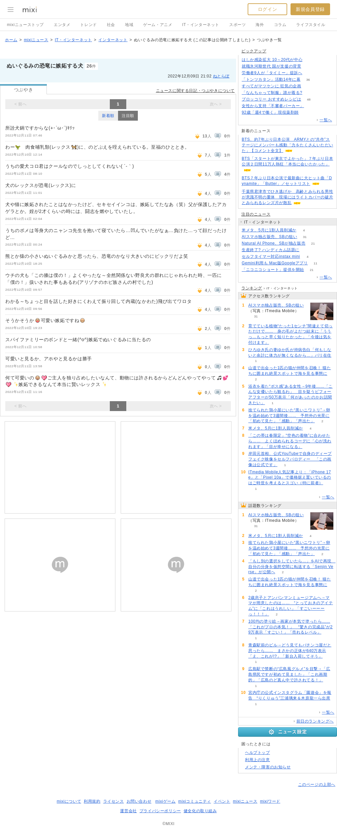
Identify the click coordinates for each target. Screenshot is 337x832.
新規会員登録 (310, 9)
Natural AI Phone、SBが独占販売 (273, 243)
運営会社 (128, 811)
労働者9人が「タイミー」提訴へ (272, 73)
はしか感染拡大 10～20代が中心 (272, 59)
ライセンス (113, 801)
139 (310, 73)
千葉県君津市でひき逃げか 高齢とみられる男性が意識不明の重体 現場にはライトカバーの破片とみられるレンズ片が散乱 (287, 197)
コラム (280, 24)
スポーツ (237, 24)
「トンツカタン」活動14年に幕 (271, 79)
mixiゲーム (165, 801)
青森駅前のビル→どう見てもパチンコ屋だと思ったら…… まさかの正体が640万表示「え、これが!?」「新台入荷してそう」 (289, 651)
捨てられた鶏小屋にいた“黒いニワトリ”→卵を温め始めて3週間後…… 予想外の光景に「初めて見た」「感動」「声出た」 (289, 416)
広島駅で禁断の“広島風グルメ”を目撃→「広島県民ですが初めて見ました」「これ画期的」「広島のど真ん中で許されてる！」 (289, 674)
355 (309, 66)
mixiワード (270, 801)
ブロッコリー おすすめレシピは (271, 99)
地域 (129, 24)
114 (307, 250)
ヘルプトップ (257, 752)
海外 (260, 24)
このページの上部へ (316, 784)
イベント (222, 801)
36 (308, 79)
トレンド (88, 24)
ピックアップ (253, 51)
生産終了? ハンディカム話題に (270, 250)
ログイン (267, 9)
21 (313, 243)
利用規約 (92, 801)
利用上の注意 (257, 760)
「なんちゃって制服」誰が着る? (272, 92)
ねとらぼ (221, 76)
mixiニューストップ (25, 24)
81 (306, 112)
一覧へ (326, 120)
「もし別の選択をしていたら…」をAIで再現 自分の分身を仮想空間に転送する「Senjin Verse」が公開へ (292, 567)
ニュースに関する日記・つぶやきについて (195, 90)
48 (309, 99)
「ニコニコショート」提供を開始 (273, 269)
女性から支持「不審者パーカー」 (273, 106)
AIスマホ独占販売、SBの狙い (269, 236)
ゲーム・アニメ (157, 24)
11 (315, 263)
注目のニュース (255, 214)
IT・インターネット (200, 24)
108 (309, 86)
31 (305, 237)
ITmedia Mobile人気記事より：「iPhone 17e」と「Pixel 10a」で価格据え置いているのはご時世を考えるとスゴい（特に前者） (289, 478)
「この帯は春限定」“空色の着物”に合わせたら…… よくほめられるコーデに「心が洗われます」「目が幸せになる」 (289, 441)
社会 (111, 24)
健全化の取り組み (200, 811)
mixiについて (69, 801)
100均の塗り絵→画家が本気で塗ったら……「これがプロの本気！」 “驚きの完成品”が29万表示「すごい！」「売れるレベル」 (290, 627)
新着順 (108, 115)
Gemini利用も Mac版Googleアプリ (275, 263)
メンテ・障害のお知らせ (268, 767)
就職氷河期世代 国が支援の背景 (271, 66)
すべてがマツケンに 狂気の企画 (271, 86)
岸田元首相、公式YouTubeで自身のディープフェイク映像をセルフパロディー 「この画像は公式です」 (290, 459)
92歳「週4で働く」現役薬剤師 (270, 112)
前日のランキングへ (315, 721)
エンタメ (62, 24)
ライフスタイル (310, 24)
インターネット (112, 40)
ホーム (11, 40)
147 (310, 93)
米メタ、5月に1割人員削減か (269, 230)
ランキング (251, 288)
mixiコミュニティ (194, 801)
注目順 (128, 115)
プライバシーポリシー (160, 811)
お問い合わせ (139, 801)
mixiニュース (36, 40)
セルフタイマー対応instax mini (271, 256)
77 (310, 60)
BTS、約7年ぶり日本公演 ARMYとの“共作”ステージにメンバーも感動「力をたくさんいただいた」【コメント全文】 (287, 145)
